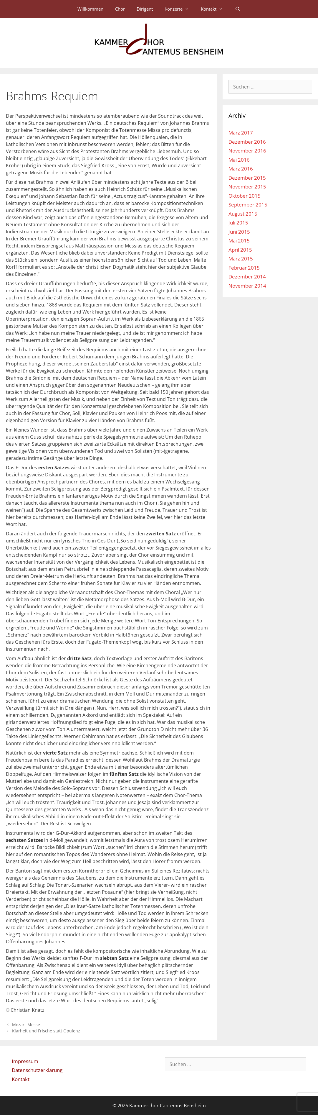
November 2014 (247, 285)
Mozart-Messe (26, 1024)
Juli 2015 (238, 222)
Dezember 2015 (247, 177)
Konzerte (180, 9)
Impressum (25, 1061)
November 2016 (247, 150)
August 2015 (242, 213)
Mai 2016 (239, 159)
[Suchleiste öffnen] (237, 9)
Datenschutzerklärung (37, 1070)
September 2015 (247, 204)
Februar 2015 (244, 267)
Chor (120, 9)
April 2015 (240, 249)
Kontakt (215, 9)
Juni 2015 (239, 231)
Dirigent (145, 9)
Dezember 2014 (247, 276)
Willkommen (90, 9)
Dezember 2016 (247, 141)
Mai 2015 (239, 240)
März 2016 (240, 168)
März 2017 (240, 132)
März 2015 (240, 258)
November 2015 (247, 186)
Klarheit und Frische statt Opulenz (46, 1031)
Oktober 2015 (244, 195)
